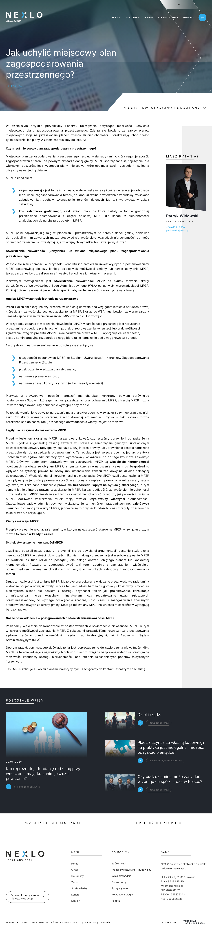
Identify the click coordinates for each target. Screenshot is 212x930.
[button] (6, 924)
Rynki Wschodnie (99, 875)
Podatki (93, 900)
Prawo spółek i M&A (159, 732)
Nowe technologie (100, 894)
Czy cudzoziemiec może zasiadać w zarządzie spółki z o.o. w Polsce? (170, 789)
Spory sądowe (97, 888)
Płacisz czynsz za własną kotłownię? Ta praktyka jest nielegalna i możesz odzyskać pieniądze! (171, 760)
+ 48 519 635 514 (174, 909)
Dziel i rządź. (149, 724)
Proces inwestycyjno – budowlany (109, 869)
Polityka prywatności (99, 922)
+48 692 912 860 (197, 227)
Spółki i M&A (96, 863)
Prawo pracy (96, 882)
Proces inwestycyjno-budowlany (161, 108)
